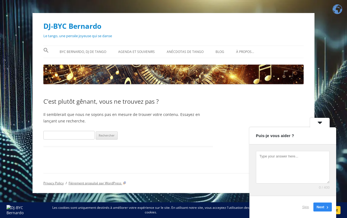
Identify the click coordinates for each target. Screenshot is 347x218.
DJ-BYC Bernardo (72, 26)
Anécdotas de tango (185, 51)
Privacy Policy (53, 183)
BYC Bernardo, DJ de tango (83, 51)
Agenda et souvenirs (136, 51)
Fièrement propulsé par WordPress (97, 183)
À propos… (245, 51)
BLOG (220, 51)
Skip (305, 207)
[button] (46, 52)
